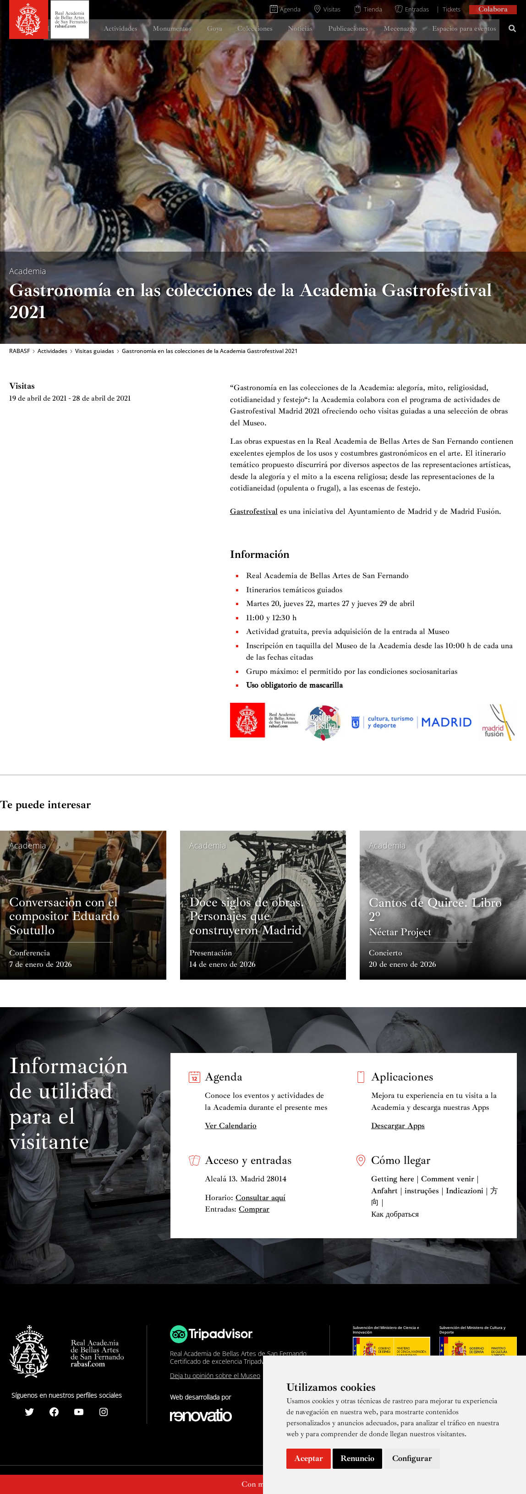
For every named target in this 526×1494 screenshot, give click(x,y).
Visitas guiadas (94, 351)
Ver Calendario (231, 1125)
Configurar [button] (412, 1458)
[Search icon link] (513, 30)
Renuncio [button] (357, 1458)
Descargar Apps (398, 1125)
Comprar (254, 1209)
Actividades (52, 351)
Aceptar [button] (308, 1458)
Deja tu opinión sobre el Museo (215, 1375)
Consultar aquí (260, 1197)
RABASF (19, 351)
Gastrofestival (254, 511)
